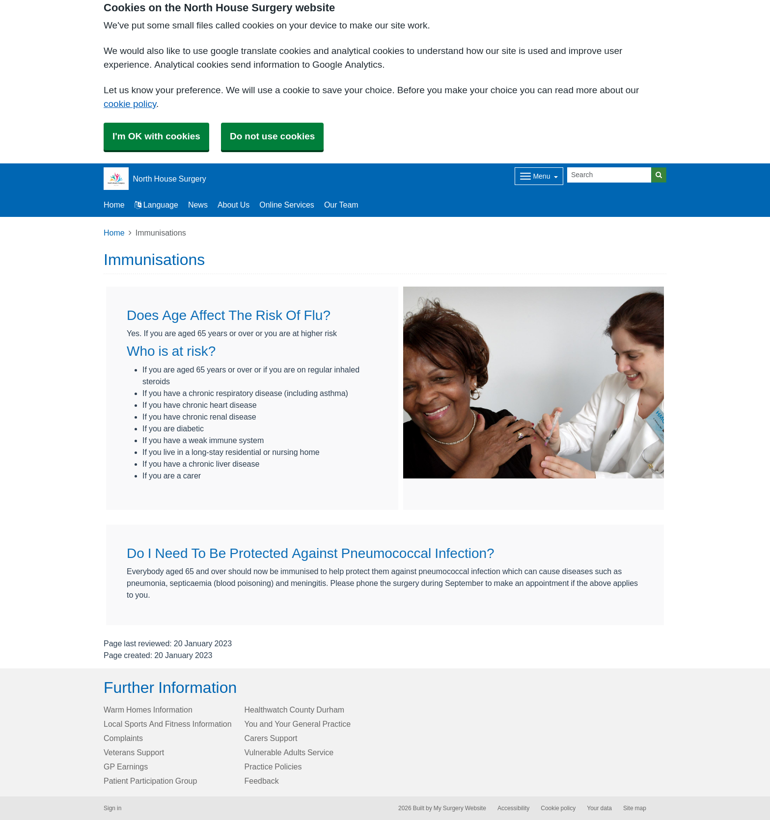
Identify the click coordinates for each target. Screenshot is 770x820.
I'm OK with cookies (156, 136)
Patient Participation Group (150, 781)
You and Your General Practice (298, 724)
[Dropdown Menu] (539, 176)
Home (114, 233)
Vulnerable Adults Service (289, 752)
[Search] (609, 175)
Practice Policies (273, 766)
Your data (599, 808)
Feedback (262, 781)
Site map (634, 808)
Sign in (112, 808)
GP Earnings (126, 766)
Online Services (286, 205)
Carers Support (271, 738)
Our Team (341, 205)
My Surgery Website (460, 808)
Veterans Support (134, 752)
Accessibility (513, 808)
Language (156, 205)
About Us (233, 205)
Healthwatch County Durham (295, 710)
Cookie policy (558, 808)
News (198, 205)
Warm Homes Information (148, 710)
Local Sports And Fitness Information (168, 724)
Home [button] (114, 205)
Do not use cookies (272, 136)
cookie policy (130, 103)
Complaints (123, 738)
